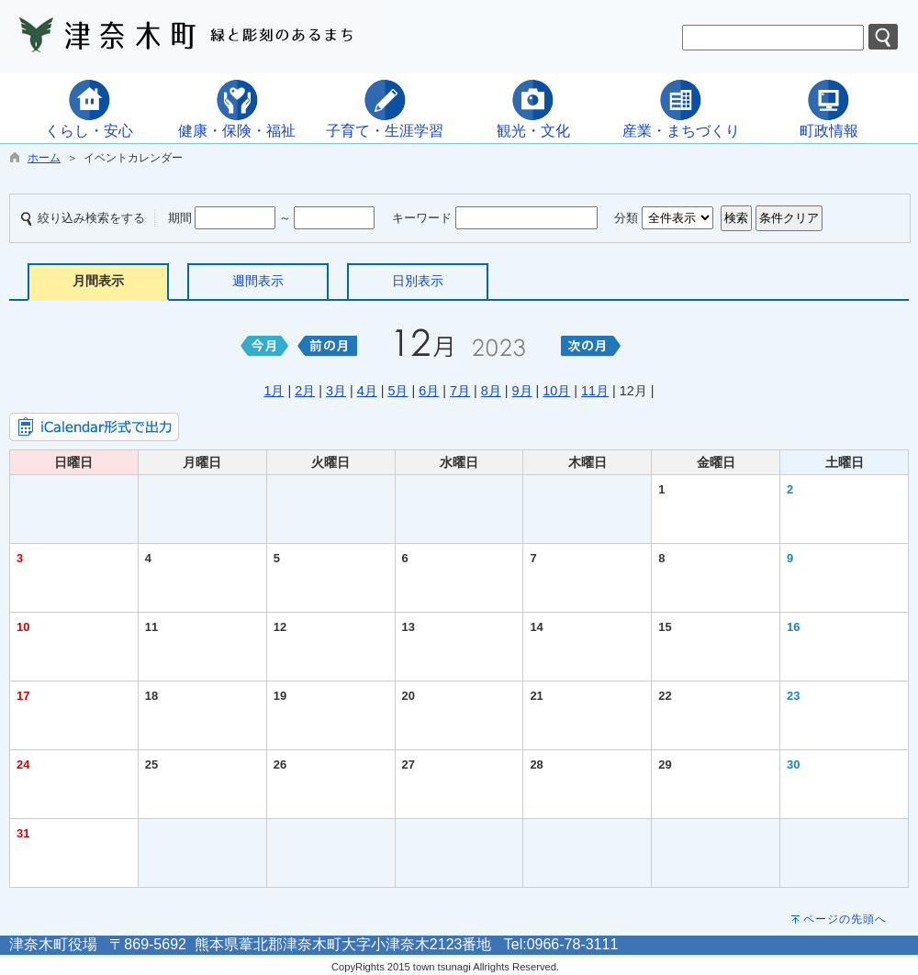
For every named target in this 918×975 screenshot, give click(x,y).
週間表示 (258, 280)
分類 (626, 218)
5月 (397, 390)
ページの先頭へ (845, 919)
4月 (367, 390)
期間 (180, 218)
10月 (556, 390)
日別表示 (417, 280)
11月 (595, 390)
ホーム (44, 157)
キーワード (422, 218)
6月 (429, 390)
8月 (491, 390)
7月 (460, 390)
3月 (336, 390)
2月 (305, 390)
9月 (522, 390)
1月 (273, 390)
